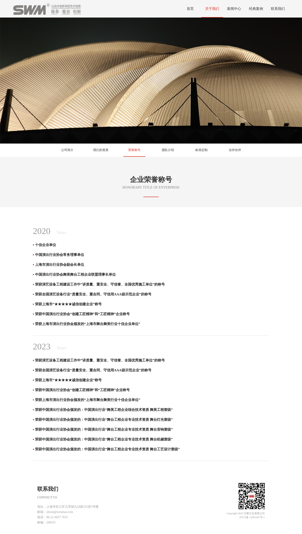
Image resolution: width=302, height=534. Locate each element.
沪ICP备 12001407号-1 (252, 517)
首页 (190, 9)
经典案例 (256, 9)
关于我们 (212, 9)
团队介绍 (168, 150)
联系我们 (278, 9)
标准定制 (201, 150)
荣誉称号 (134, 150)
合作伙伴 (235, 150)
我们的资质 (100, 150)
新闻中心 (234, 9)
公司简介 (67, 150)
